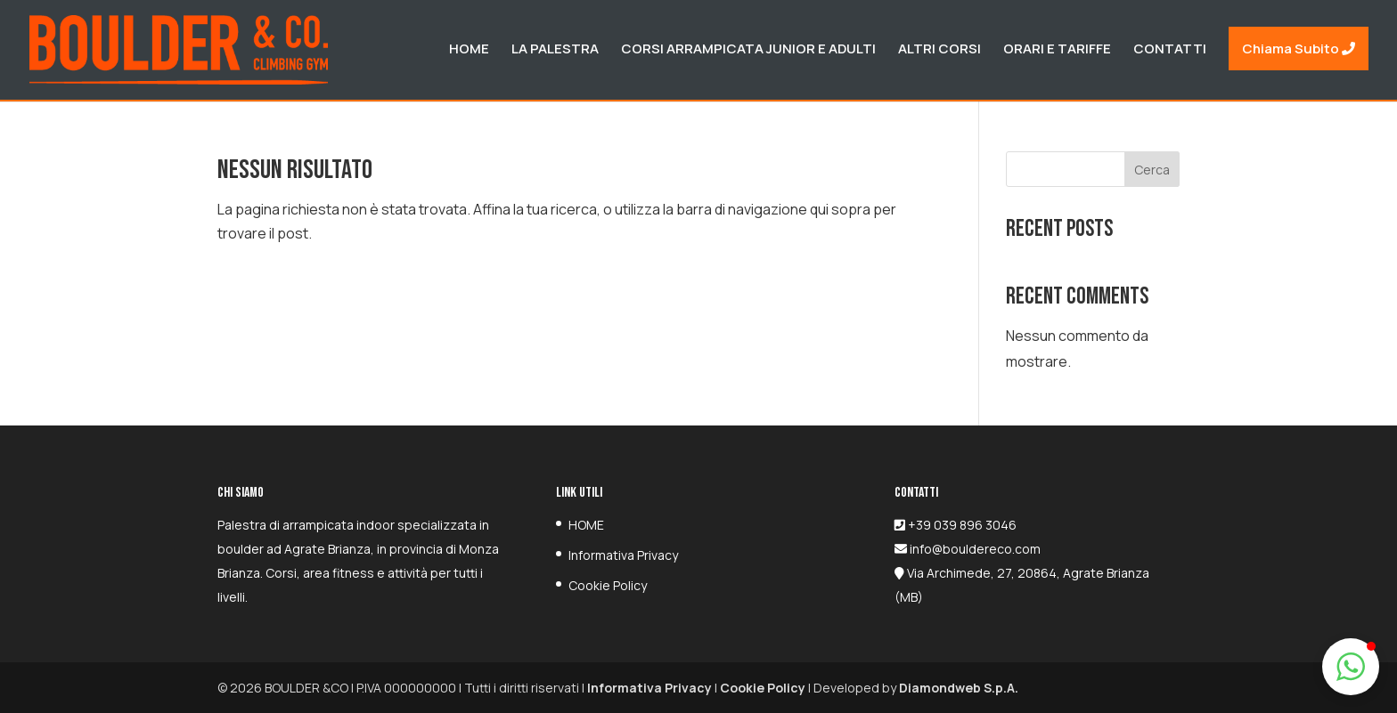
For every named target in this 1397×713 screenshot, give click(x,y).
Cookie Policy (607, 585)
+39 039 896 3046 (962, 524)
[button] (1350, 666)
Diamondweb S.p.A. (958, 687)
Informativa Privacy (623, 555)
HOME (586, 524)
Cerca (1152, 169)
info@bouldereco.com (974, 548)
